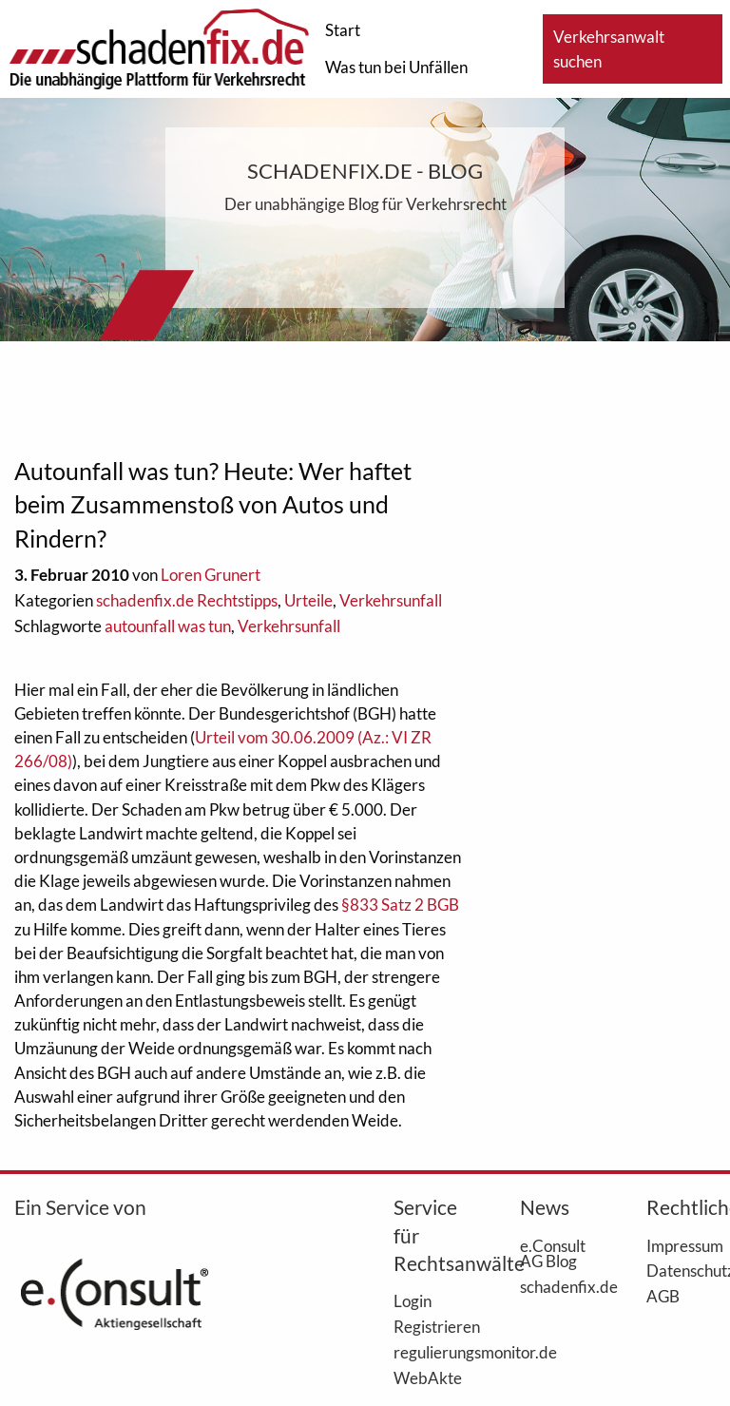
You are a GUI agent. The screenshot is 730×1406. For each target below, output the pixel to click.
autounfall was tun (168, 626)
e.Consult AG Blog (553, 1253)
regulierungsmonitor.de (428, 1351)
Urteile (308, 600)
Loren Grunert (210, 575)
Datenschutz (681, 1270)
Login (413, 1300)
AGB (663, 1295)
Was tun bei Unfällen (396, 67)
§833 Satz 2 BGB (400, 905)
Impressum (681, 1245)
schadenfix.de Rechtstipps (187, 600)
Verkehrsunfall (390, 600)
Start (342, 30)
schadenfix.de (554, 1286)
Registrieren (428, 1326)
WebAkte (428, 1377)
